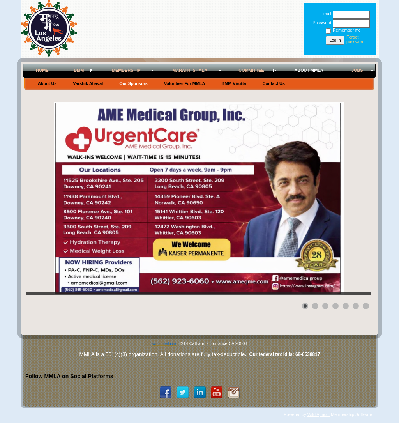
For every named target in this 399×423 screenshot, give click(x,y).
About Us (47, 83)
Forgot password (355, 39)
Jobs (357, 70)
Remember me (347, 30)
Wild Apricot (318, 414)
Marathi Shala (189, 70)
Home (42, 70)
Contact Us (274, 83)
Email (324, 13)
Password (320, 22)
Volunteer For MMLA (184, 83)
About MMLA (308, 70)
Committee (251, 70)
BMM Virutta (233, 83)
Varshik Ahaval (88, 83)
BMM (79, 70)
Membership (126, 70)
